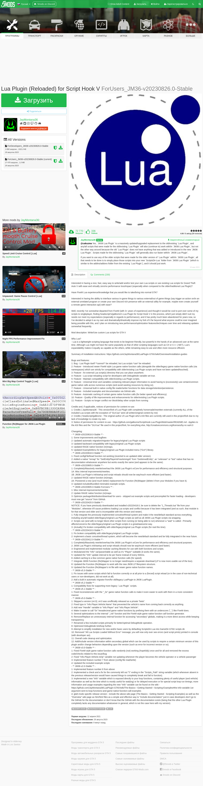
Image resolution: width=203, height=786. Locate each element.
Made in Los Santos (10, 744)
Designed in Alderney (11, 741)
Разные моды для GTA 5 (83, 780)
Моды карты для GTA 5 (82, 775)
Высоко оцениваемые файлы (130, 764)
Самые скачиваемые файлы (130, 758)
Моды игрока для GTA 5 (83, 769)
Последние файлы (125, 742)
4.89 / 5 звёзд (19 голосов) (191, 233)
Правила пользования (171, 753)
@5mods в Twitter (170, 764)
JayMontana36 (29, 119)
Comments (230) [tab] (100, 274)
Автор (99, 240)
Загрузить (140, 4)
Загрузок (79, 233)
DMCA (163, 758)
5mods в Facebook (170, 769)
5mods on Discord (170, 775)
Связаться (165, 742)
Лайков (94, 233)
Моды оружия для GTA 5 (83, 758)
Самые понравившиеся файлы (131, 753)
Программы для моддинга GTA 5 (87, 742)
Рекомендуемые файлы (128, 748)
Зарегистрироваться (176, 4)
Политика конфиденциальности (176, 748)
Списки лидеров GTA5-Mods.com (132, 769)
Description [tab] (78, 274)
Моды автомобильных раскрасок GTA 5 (91, 753)
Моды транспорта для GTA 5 (85, 748)
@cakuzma (86, 243)
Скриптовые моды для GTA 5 (85, 764)
